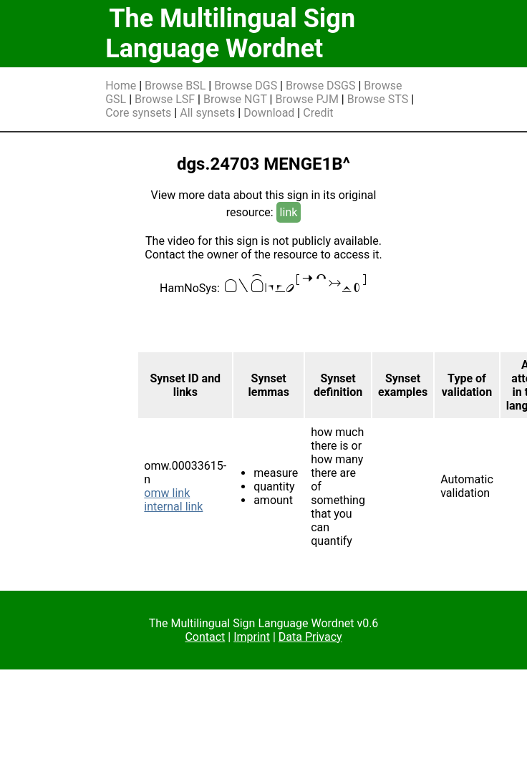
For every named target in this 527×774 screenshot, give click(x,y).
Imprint (251, 637)
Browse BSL (175, 85)
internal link (173, 506)
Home (120, 85)
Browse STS (378, 99)
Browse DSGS (321, 85)
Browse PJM (306, 99)
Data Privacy (310, 637)
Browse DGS (245, 85)
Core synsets (138, 113)
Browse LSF (165, 99)
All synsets (207, 113)
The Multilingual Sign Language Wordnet (230, 34)
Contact (205, 637)
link (289, 212)
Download (268, 113)
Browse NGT (235, 99)
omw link (167, 493)
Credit (318, 113)
